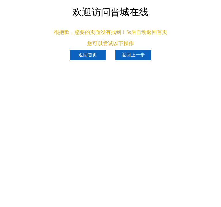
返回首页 (88, 54)
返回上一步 (133, 54)
